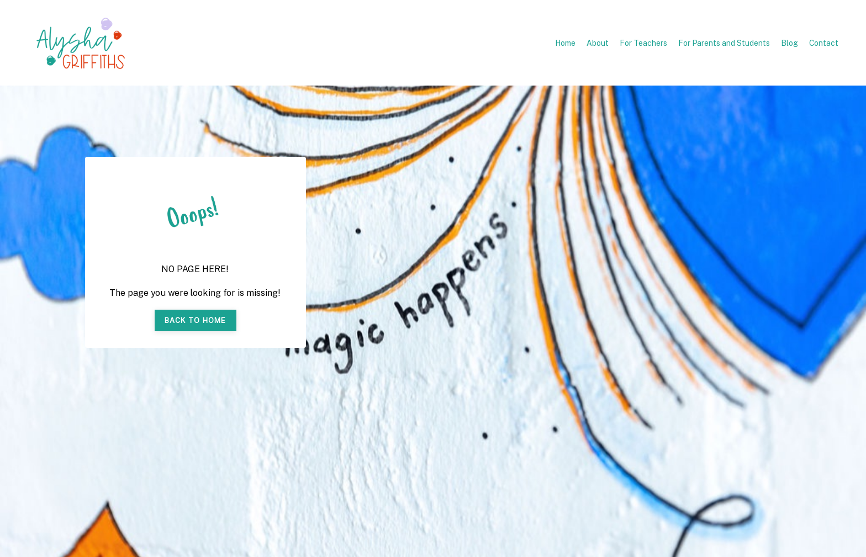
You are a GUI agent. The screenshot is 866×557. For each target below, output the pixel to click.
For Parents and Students (724, 42)
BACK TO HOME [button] (195, 320)
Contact (823, 42)
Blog (789, 42)
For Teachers (643, 42)
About (598, 42)
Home (565, 42)
